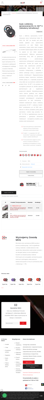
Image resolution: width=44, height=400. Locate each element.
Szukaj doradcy (31, 175)
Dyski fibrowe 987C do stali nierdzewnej (30, 284)
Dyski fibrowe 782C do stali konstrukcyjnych (22, 284)
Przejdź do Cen (39, 31)
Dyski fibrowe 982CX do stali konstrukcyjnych (14, 284)
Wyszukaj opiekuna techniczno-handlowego (32, 366)
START (9, 13)
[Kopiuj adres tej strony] (27, 167)
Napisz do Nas (29, 362)
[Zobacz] (33, 164)
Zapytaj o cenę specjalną (31, 171)
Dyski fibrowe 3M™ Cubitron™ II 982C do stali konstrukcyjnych (5, 284)
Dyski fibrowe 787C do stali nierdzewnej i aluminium (38, 284)
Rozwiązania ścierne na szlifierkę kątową (24, 13)
